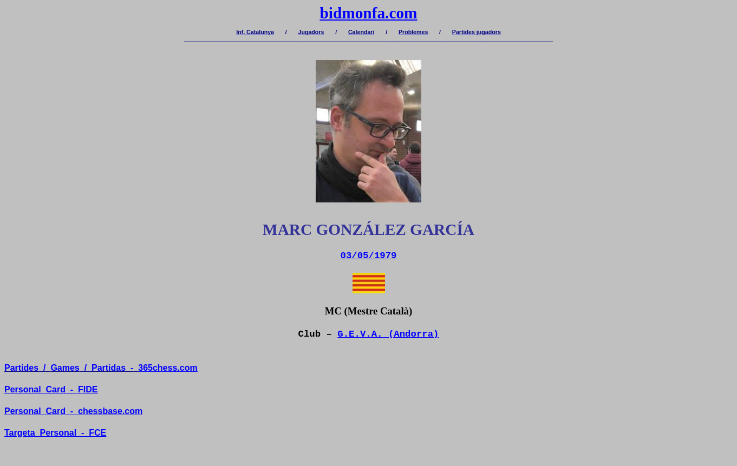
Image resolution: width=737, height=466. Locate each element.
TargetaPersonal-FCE (55, 432)
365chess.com (167, 367)
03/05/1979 (369, 256)
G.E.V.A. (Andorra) (388, 334)
